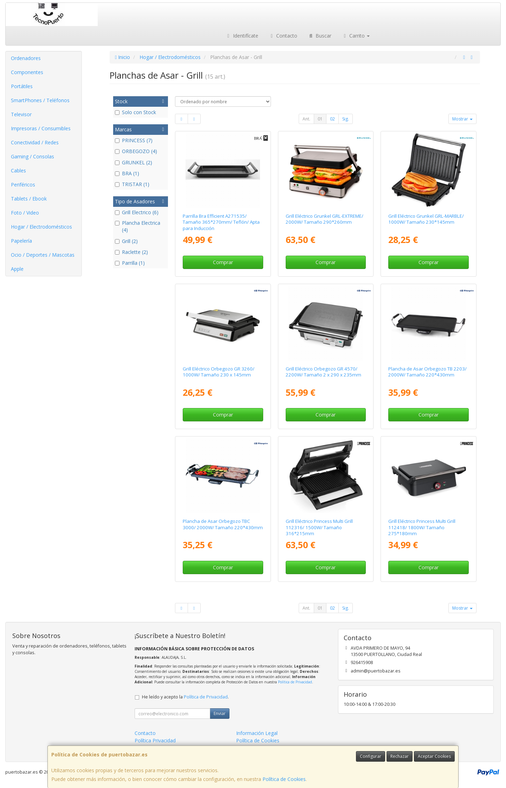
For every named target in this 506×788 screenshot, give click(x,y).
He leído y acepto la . (185, 697)
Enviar (220, 713)
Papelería (21, 240)
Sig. (345, 119)
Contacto (283, 35)
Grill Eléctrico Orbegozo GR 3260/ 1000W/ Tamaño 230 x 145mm (218, 372)
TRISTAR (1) (132, 184)
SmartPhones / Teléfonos (40, 100)
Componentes (27, 72)
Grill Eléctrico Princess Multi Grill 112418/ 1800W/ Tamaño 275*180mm (421, 527)
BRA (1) (127, 173)
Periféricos (23, 184)
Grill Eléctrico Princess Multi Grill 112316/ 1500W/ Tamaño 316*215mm (319, 527)
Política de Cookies (284, 779)
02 (332, 119)
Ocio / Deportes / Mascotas (42, 254)
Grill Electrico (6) (136, 212)
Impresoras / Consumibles (41, 128)
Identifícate (241, 35)
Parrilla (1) (130, 263)
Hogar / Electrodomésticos (41, 226)
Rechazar (399, 756)
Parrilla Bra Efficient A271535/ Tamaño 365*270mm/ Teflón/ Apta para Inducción (221, 222)
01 (320, 119)
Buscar (319, 35)
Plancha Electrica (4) (137, 226)
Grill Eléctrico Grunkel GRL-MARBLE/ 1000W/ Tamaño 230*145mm (426, 219)
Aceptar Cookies (434, 756)
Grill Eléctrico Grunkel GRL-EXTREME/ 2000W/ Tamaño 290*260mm (324, 219)
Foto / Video (25, 212)
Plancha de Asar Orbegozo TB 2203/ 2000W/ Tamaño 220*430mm (427, 372)
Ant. (306, 119)
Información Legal (257, 733)
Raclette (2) (131, 252)
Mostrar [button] (462, 119)
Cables (18, 170)
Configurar (370, 756)
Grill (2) (126, 241)
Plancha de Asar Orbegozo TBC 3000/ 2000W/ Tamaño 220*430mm (223, 524)
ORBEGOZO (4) (136, 151)
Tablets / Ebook (29, 198)
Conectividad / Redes (35, 142)
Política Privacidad (155, 740)
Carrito (356, 35)
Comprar (223, 262)
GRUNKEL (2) (133, 162)
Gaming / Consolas (32, 156)
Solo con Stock (135, 112)
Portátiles (22, 86)
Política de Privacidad (295, 681)
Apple (17, 268)
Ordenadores (26, 58)
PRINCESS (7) (134, 140)
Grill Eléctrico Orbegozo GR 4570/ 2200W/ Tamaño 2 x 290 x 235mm (323, 372)
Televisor (21, 114)
